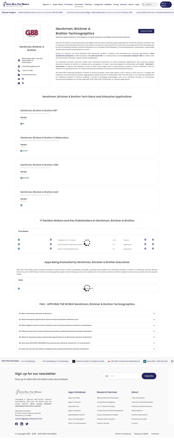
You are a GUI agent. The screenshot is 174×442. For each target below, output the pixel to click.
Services (123, 4)
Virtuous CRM (131, 12)
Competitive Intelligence (106, 406)
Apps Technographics (76, 423)
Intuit (142, 64)
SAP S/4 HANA (61, 12)
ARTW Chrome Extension (77, 428)
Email (135, 235)
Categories (98, 4)
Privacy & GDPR (141, 438)
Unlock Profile (146, 31)
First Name (23, 235)
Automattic (60, 66)
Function (99, 235)
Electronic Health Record (133, 365)
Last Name (43, 235)
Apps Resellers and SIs (76, 419)
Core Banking (33, 365)
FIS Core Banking (52, 365)
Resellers (108, 4)
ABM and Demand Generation (108, 402)
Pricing (116, 4)
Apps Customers (74, 406)
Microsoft (149, 64)
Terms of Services (123, 438)
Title (60, 235)
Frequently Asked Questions (141, 411)
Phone (149, 235)
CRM (82, 181)
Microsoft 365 (97, 56)
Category (122, 284)
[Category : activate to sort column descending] (88, 118)
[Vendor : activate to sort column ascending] (26, 118)
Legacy (35, 124)
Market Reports (137, 415)
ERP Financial (86, 124)
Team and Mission (138, 402)
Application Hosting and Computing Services (84, 210)
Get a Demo (163, 4)
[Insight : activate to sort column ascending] (147, 118)
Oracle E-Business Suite (30, 12)
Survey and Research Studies (107, 419)
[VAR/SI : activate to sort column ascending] (114, 118)
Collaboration (80, 153)
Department (117, 235)
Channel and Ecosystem (106, 423)
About (131, 4)
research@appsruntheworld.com (28, 423)
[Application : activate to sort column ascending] (68, 118)
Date (20, 284)
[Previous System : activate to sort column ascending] (43, 118)
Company (40, 284)
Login (137, 4)
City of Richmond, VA (149, 12)
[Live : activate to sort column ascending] (135, 118)
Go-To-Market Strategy (106, 411)
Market (144, 284)
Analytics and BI (101, 365)
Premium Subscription (139, 419)
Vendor (81, 284)
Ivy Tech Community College (82, 12)
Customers (78, 4)
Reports (47, 4)
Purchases (68, 4)
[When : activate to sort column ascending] (125, 118)
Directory (88, 4)
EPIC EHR (118, 365)
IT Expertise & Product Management (110, 415)
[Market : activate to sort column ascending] (102, 118)
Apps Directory (73, 411)
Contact (134, 428)
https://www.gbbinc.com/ (31, 66)
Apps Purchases (74, 402)
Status (62, 284)
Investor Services (103, 428)
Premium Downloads (139, 423)
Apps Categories (74, 415)
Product (100, 284)
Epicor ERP (154, 365)
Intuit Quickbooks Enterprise (66, 124)
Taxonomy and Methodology (142, 406)
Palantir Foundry (85, 365)
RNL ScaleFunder (102, 12)
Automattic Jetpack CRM (132, 56)
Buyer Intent (58, 4)
